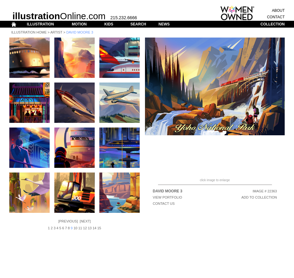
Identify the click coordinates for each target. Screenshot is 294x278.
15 (99, 228)
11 (80, 228)
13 (90, 228)
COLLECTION (272, 24)
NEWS (164, 24)
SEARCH (138, 24)
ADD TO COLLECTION (259, 197)
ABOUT (278, 10)
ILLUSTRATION (40, 24)
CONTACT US (164, 203)
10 (75, 228)
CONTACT (276, 17)
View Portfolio (167, 197)
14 (94, 228)
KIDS (108, 24)
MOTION (79, 24)
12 (85, 228)
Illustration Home (29, 32)
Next (85, 221)
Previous (68, 221)
